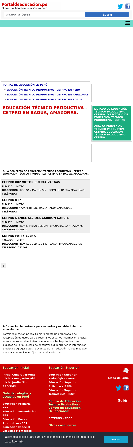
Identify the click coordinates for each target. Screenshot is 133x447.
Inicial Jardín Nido (15, 382)
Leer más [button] (18, 441)
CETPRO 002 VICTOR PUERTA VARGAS (31, 182)
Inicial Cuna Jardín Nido (20, 378)
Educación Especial (16, 427)
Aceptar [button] (116, 439)
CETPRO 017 (11, 200)
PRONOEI (9, 386)
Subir (123, 400)
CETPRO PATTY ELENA (19, 235)
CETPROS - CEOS (60, 418)
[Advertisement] (66, 53)
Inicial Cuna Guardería (19, 374)
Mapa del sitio (118, 378)
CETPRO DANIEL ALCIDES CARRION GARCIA (35, 218)
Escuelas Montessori (17, 430)
